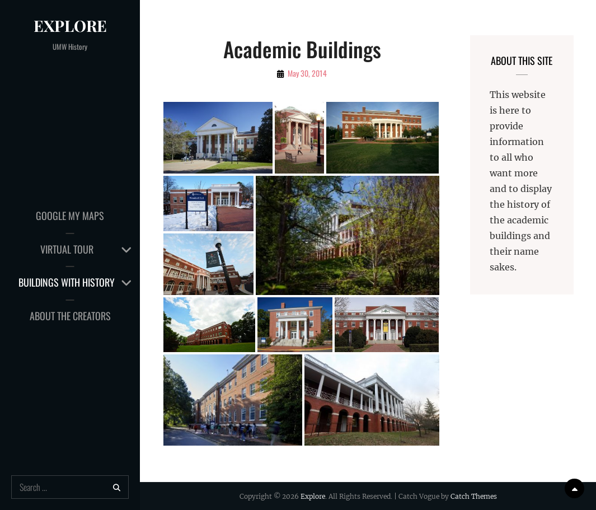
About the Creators (70, 315)
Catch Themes (473, 496)
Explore (70, 25)
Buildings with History (66, 282)
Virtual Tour (66, 249)
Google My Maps (70, 215)
